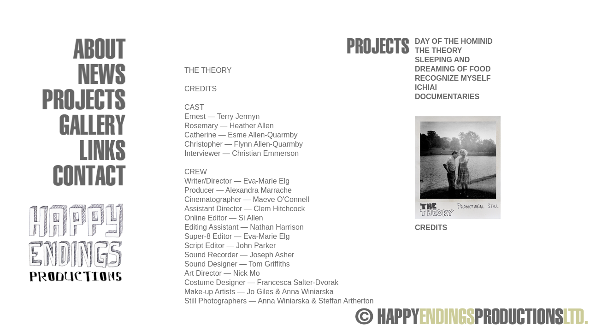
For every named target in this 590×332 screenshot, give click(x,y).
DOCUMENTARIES (447, 97)
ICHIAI (426, 87)
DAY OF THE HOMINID (454, 41)
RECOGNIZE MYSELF (452, 78)
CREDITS (431, 227)
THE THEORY (438, 50)
